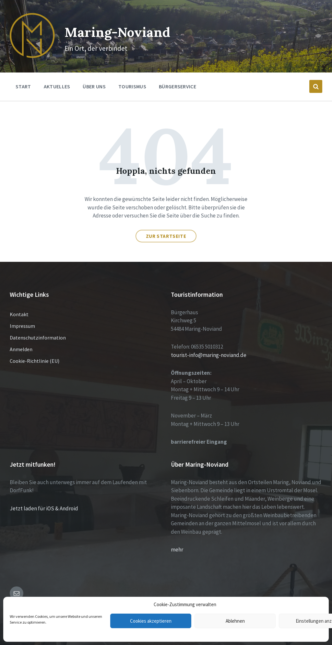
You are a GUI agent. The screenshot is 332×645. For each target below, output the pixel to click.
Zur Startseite (166, 229)
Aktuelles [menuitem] (57, 79)
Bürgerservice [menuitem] (177, 79)
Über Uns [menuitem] (94, 79)
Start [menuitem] (23, 79)
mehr (177, 542)
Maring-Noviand (122, 27)
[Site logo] (29, 48)
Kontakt (19, 307)
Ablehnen (235, 621)
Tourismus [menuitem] (132, 79)
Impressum (22, 319)
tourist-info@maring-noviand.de (208, 347)
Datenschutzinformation (38, 330)
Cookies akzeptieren (151, 621)
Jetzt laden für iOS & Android (44, 501)
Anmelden (21, 342)
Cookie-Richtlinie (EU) (34, 353)
